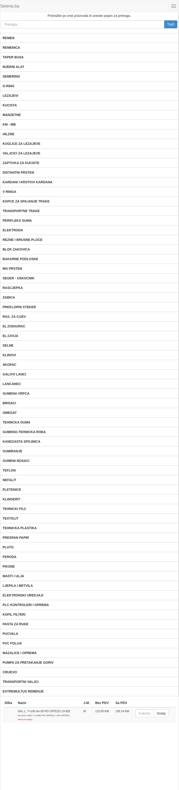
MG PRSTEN (12, 268)
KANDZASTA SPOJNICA (21, 441)
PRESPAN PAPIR (16, 537)
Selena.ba (9, 6)
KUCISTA (10, 105)
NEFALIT (9, 480)
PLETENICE (12, 489)
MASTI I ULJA (13, 576)
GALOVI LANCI (14, 374)
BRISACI (9, 403)
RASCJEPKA (13, 288)
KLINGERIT (11, 499)
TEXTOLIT (10, 518)
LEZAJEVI (10, 95)
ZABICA (9, 297)
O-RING (9, 86)
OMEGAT (10, 413)
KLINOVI (9, 355)
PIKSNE (9, 566)
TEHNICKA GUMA (16, 422)
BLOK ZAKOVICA (16, 249)
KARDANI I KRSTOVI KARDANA (27, 182)
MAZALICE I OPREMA (20, 653)
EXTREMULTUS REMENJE (23, 691)
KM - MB (9, 124)
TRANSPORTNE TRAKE (21, 211)
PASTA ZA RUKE (15, 624)
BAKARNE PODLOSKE (20, 259)
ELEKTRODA (13, 230)
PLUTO (8, 547)
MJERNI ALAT (13, 67)
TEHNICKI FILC (14, 509)
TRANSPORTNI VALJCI (21, 682)
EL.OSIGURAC (14, 326)
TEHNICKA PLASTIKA (20, 528)
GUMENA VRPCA (16, 393)
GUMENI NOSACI (16, 461)
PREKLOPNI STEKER (19, 307)
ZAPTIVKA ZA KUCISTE (21, 163)
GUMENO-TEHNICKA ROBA (24, 432)
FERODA (9, 557)
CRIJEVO (10, 672)
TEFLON (9, 470)
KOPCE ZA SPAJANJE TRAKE (26, 201)
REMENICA (11, 47)
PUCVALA (10, 634)
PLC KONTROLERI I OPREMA (26, 605)
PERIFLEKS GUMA (17, 220)
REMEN (9, 38)
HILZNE (9, 134)
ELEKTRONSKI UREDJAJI (23, 595)
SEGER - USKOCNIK (18, 278)
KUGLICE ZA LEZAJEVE (21, 144)
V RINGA (9, 192)
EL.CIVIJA (10, 336)
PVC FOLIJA (12, 643)
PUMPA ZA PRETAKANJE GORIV (28, 662)
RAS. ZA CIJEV (14, 316)
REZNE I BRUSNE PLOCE (22, 240)
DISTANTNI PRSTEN (18, 172)
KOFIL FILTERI (14, 614)
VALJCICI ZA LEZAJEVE (21, 153)
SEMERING (11, 76)
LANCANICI (12, 384)
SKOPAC (9, 365)
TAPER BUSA (13, 57)
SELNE (8, 345)
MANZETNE (12, 115)
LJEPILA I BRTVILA (18, 586)
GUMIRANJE (12, 451)
